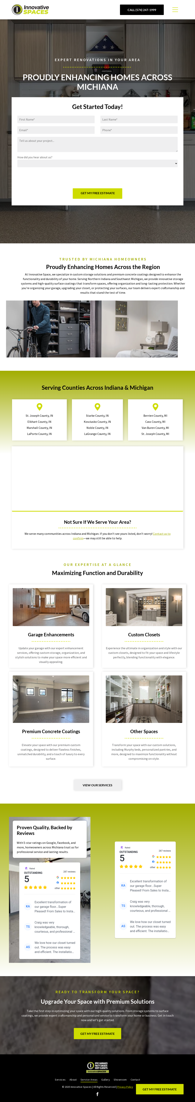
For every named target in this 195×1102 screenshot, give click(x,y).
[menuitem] (60, 1079)
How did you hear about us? (34, 157)
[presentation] (46, 177)
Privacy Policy (125, 1087)
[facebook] (97, 1094)
